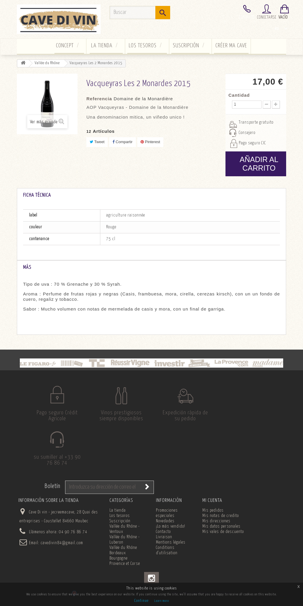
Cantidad (239, 95)
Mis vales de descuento (223, 540)
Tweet (97, 142)
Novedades (165, 530)
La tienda (101, 46)
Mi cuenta (212, 509)
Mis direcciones (216, 530)
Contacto (247, 17)
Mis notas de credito (220, 524)
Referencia (99, 98)
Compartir (122, 142)
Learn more (161, 600)
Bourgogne (118, 567)
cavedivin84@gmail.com (62, 552)
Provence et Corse (124, 572)
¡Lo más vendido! (170, 535)
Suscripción (186, 46)
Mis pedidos (213, 519)
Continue (141, 601)
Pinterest (150, 142)
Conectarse (266, 17)
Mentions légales (171, 551)
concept (65, 46)
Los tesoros (143, 46)
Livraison (164, 546)
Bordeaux (117, 562)
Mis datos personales (221, 535)
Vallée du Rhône (123, 556)
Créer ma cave (231, 46)
